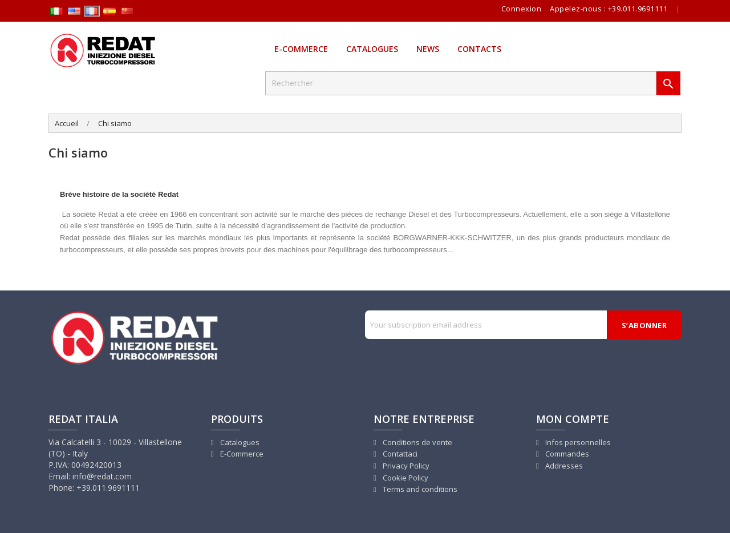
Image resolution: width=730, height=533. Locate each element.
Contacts (479, 48)
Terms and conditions (419, 489)
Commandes (566, 454)
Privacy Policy (405, 466)
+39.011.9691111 (638, 8)
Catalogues (372, 48)
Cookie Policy (404, 478)
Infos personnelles (577, 442)
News (427, 48)
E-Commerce (301, 48)
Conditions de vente (416, 442)
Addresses (563, 466)
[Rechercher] (460, 83)
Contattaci (399, 454)
